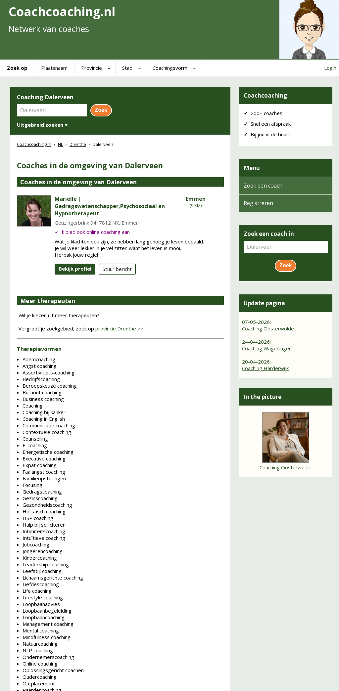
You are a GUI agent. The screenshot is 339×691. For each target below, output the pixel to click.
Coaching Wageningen (267, 348)
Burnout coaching (42, 392)
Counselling (35, 438)
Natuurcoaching (40, 643)
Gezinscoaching (40, 498)
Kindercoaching (40, 557)
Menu (252, 168)
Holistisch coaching (44, 511)
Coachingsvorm (170, 68)
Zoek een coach (263, 185)
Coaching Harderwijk (265, 368)
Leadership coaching (46, 564)
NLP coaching (38, 650)
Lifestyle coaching (43, 597)
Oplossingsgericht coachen (53, 670)
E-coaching (35, 445)
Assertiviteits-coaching (48, 372)
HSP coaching (38, 518)
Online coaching (40, 663)
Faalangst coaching (44, 471)
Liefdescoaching (41, 584)
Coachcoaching (265, 95)
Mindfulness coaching (47, 637)
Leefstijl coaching (42, 571)
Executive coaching (44, 458)
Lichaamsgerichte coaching (53, 577)
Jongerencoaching (43, 551)
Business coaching (43, 399)
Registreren (258, 203)
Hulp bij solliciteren (44, 524)
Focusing (32, 485)
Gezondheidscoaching (47, 504)
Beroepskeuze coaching (50, 385)
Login (330, 68)
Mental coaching (41, 630)
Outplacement (39, 683)
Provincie (91, 68)
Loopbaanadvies (41, 604)
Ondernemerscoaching (48, 657)
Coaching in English (44, 418)
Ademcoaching (39, 359)
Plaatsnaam (54, 68)
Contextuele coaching (47, 432)
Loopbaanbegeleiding (47, 610)
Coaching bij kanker (44, 412)
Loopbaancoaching (44, 617)
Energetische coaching (48, 452)
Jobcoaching (36, 544)
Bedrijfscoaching (41, 379)
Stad (127, 68)
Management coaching (48, 624)
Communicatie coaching (49, 425)
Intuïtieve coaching (44, 538)
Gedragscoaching (42, 491)
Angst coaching (40, 366)
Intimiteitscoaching (44, 531)
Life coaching (37, 590)
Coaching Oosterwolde (268, 328)
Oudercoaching (40, 676)
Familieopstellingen (44, 478)
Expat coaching (40, 465)
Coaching (33, 405)
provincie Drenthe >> (119, 328)
